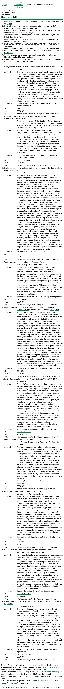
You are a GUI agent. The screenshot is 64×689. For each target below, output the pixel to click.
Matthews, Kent (10, 41)
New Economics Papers (18, 5)
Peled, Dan (8, 37)
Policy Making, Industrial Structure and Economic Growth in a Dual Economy (33, 21)
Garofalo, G (8, 53)
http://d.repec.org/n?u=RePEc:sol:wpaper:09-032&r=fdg (38, 165)
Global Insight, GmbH (9, 17)
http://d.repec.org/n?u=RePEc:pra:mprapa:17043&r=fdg (38, 547)
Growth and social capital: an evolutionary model (22, 50)
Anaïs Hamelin (35, 28)
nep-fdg (4, 5)
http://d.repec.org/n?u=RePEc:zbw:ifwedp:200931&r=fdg (38, 259)
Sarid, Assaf (18, 37)
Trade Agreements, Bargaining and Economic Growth (24, 35)
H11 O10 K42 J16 (24, 594)
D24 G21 (20, 371)
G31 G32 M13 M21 (24, 160)
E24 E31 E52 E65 (24, 654)
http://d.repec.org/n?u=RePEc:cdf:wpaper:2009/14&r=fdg (38, 376)
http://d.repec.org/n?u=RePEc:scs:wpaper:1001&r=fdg (37, 489)
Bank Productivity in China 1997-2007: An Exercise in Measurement (30, 39)
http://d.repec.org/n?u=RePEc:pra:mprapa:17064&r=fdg (38, 305)
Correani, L (48, 50)
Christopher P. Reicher (24, 62)
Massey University (8, 683)
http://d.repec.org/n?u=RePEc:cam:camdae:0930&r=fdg (38, 437)
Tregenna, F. (9, 46)
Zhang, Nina (22, 41)
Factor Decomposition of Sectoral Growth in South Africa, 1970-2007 (30, 44)
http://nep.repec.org (51, 672)
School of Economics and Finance (45, 681)
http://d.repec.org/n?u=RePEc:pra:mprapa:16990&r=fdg (38, 114)
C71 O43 (20, 542)
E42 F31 (20, 254)
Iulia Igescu (5, 15)
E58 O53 (20, 483)
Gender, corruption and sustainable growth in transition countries (29, 55)
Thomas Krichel (27, 687)
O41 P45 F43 (22, 299)
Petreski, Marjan (27, 33)
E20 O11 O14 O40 (24, 432)
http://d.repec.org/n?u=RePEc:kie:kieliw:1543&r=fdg (36, 660)
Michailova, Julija (10, 57)
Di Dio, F (57, 50)
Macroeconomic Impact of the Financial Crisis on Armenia (26, 48)
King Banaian (56, 48)
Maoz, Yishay (53, 35)
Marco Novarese (42, 674)
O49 (18, 108)
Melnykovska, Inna (25, 57)
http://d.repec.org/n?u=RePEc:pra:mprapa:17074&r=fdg (38, 599)
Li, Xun (9, 24)
